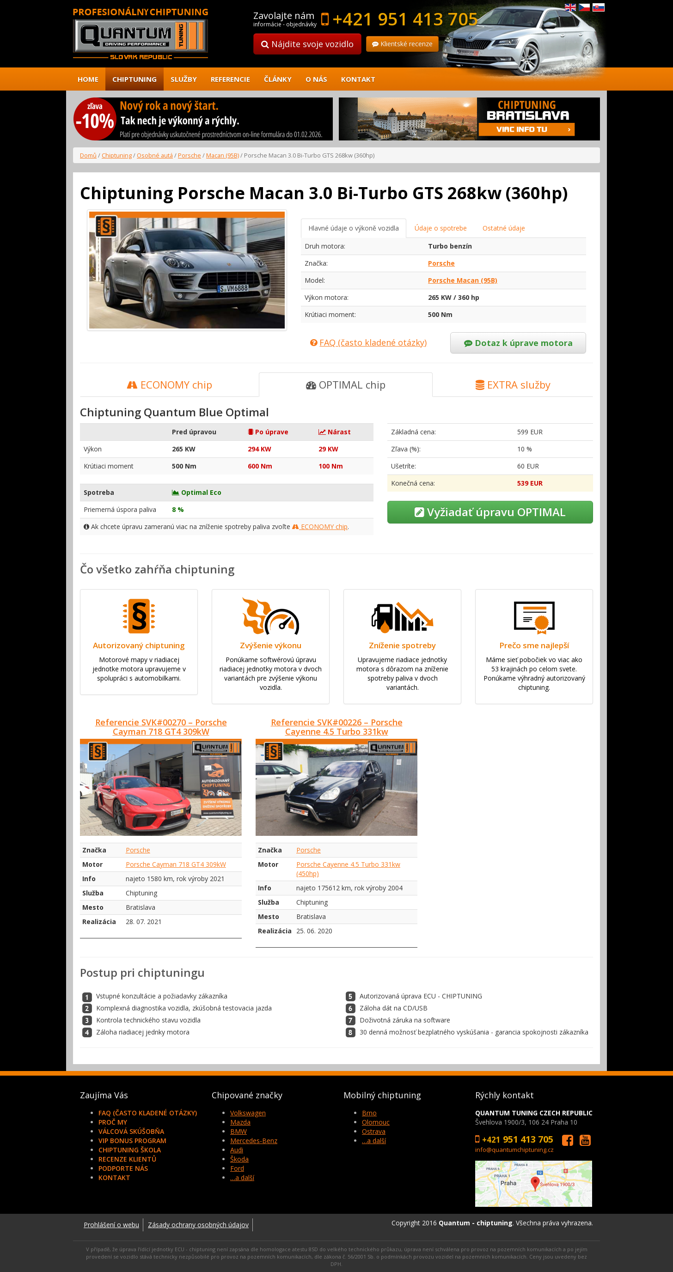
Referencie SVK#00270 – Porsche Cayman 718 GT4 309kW (161, 727)
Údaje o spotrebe (441, 228)
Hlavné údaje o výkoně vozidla (353, 228)
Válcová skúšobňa (131, 1131)
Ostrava (373, 1131)
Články (278, 79)
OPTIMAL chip (345, 384)
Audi (236, 1149)
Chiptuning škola (129, 1149)
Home (88, 79)
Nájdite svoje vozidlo (307, 43)
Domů (88, 155)
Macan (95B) (222, 155)
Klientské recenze (402, 43)
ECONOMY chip (169, 384)
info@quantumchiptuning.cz (514, 1149)
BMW (238, 1131)
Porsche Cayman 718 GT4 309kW (176, 864)
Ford (237, 1168)
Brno (369, 1112)
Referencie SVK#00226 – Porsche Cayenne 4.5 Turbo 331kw (337, 727)
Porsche (189, 155)
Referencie (230, 79)
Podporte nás (123, 1168)
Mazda (240, 1122)
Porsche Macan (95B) (462, 280)
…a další (242, 1177)
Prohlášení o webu (111, 1224)
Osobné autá (155, 155)
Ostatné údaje (504, 228)
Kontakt (358, 79)
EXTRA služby (513, 384)
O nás (316, 79)
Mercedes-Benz (253, 1140)
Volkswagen (248, 1112)
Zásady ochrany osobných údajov (198, 1224)
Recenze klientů (127, 1159)
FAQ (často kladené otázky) (147, 1112)
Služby (184, 79)
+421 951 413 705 (405, 18)
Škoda (239, 1159)
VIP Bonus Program (132, 1140)
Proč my (112, 1122)
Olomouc (376, 1122)
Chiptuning (134, 79)
